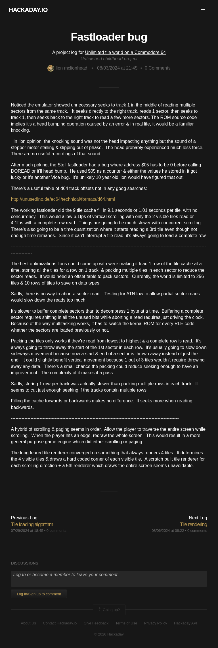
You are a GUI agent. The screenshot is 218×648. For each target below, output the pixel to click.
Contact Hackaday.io (60, 623)
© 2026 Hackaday (109, 634)
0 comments (56, 530)
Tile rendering (193, 524)
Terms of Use (126, 623)
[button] (203, 9)
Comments (158, 68)
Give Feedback (96, 623)
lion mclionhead (67, 68)
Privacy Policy (155, 623)
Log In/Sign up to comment (39, 594)
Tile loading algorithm (32, 524)
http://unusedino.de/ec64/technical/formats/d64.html (63, 199)
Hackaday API (185, 623)
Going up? (108, 610)
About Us (28, 623)
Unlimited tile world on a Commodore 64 (125, 52)
